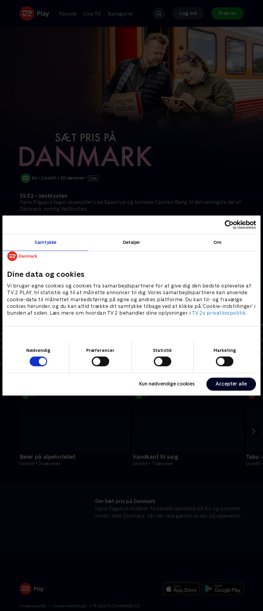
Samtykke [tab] (45, 242)
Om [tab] (217, 242)
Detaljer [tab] (131, 242)
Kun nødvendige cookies (167, 384)
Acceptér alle (231, 384)
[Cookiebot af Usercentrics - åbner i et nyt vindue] (229, 224)
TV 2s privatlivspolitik (219, 313)
